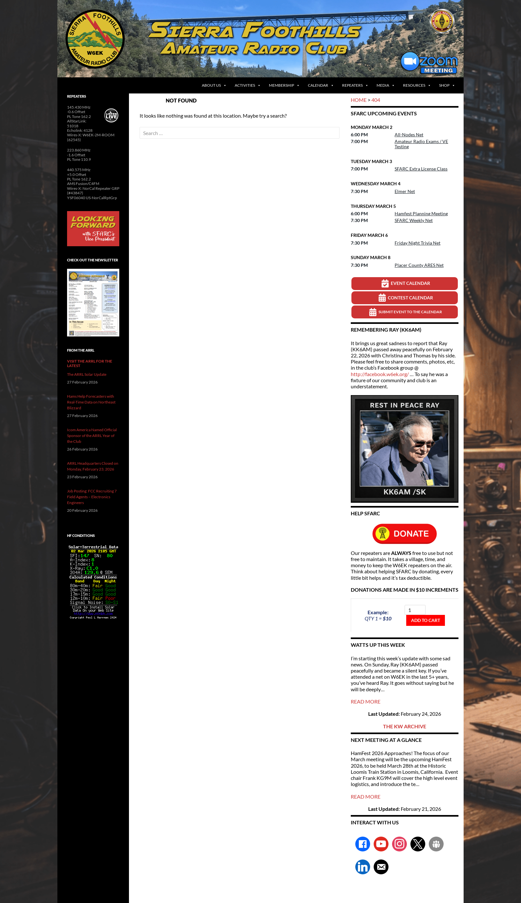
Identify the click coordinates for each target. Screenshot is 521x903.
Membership (284, 85)
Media (386, 85)
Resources (417, 85)
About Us (214, 85)
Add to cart (425, 620)
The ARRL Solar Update (86, 374)
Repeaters (355, 85)
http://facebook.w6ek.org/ (380, 374)
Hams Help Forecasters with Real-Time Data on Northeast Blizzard (91, 402)
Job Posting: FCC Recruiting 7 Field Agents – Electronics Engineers (92, 497)
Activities (248, 85)
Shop (447, 85)
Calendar (321, 85)
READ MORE (365, 701)
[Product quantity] (415, 610)
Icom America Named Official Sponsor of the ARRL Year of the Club (92, 435)
